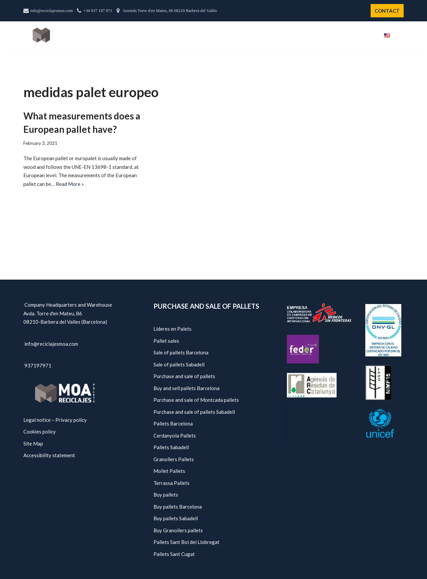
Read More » (70, 184)
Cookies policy (39, 431)
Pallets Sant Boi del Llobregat (186, 542)
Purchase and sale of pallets (184, 376)
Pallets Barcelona (173, 423)
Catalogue (272, 35)
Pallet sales (166, 341)
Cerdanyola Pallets (174, 435)
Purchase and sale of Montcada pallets (196, 400)
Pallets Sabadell (171, 447)
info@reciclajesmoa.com (51, 10)
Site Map (33, 444)
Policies (339, 35)
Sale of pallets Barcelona (180, 352)
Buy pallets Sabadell (175, 518)
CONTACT (387, 11)
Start (223, 35)
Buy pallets (165, 495)
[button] (401, 35)
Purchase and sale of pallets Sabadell (194, 412)
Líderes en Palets (172, 329)
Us (244, 35)
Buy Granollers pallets (178, 530)
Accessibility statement (49, 455)
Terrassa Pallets (171, 483)
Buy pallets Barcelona (177, 507)
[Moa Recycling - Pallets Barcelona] (56, 34)
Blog (366, 35)
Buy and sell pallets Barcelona (186, 388)
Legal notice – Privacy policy (55, 420)
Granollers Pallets (173, 459)
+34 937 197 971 (97, 10)
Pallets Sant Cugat (174, 554)
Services (308, 35)
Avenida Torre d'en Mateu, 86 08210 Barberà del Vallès (169, 10)
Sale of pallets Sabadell (178, 364)
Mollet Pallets (169, 471)
